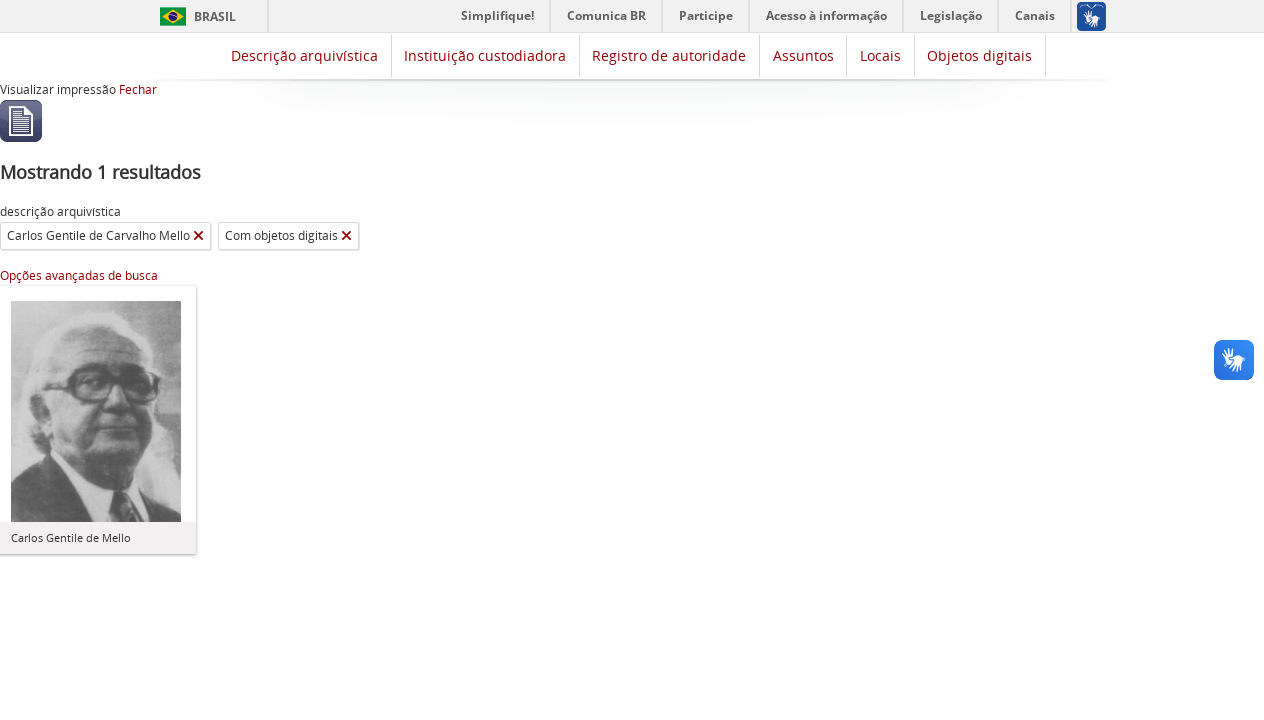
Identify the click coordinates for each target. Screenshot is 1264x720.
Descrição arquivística (304, 55)
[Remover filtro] (198, 236)
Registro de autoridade (669, 55)
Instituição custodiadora (485, 55)
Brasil (215, 16)
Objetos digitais (979, 55)
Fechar (138, 89)
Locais (880, 55)
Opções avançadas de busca (79, 275)
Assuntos (803, 55)
